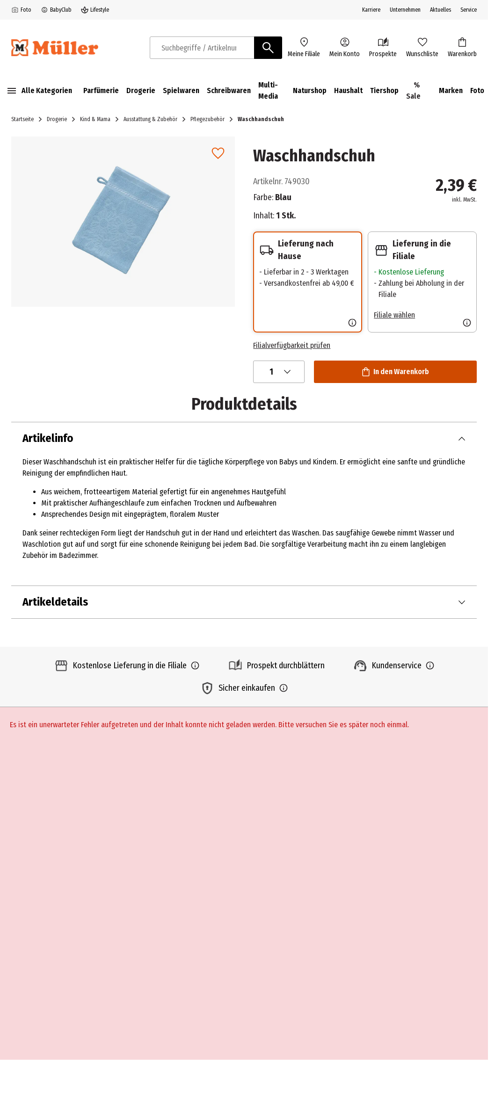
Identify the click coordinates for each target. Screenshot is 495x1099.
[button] (123, 222)
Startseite (22, 119)
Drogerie (57, 119)
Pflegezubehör (207, 119)
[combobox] (202, 47)
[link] (218, 153)
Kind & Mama (95, 119)
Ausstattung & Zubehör (150, 119)
